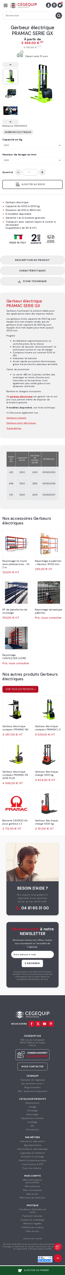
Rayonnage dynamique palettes (48, 611)
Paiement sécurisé (32, 1215)
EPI (32, 1125)
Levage (32, 1106)
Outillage (32, 1122)
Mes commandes (32, 1190)
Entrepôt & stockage (32, 1156)
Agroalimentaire (32, 1145)
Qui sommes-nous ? (32, 1083)
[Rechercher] (32, 15)
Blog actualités (32, 1087)
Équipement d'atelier (32, 1118)
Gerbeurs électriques (18, 132)
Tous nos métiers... (32, 1168)
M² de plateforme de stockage (14, 611)
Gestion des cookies (32, 1238)
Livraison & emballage (32, 1219)
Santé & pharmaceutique (32, 1160)
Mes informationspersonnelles (32, 1181)
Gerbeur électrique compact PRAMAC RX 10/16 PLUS (15, 775)
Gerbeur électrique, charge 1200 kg (47, 773)
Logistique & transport (32, 1152)
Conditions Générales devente (32, 1211)
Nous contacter (32, 1066)
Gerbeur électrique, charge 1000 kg (47, 822)
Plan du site (32, 1231)
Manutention (32, 1102)
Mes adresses (32, 1186)
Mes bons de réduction (32, 1197)
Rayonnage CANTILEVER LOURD (14, 656)
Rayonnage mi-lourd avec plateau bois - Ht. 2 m (16, 564)
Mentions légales (32, 1223)
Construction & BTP (32, 1164)
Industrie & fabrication (32, 1141)
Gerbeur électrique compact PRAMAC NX (15, 728)
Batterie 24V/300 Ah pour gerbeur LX (15, 822)
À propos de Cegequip (32, 1079)
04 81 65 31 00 (35, 908)
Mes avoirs (32, 1193)
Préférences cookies (33, 1227)
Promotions (32, 1129)
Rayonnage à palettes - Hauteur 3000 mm (48, 562)
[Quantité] (30, 172)
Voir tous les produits (20, 689)
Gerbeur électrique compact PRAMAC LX (48, 728)
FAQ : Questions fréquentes (33, 1091)
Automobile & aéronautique (32, 1149)
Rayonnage (32, 1114)
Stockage (32, 1110)
